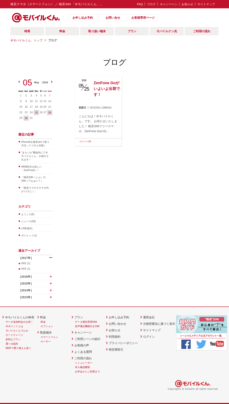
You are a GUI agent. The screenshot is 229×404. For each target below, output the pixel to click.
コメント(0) (85, 141)
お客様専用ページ (143, 17)
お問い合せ (113, 17)
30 (26, 118)
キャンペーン (168, 4)
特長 (27, 31)
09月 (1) (25, 263)
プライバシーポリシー (123, 343)
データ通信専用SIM (86, 321)
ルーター (46, 341)
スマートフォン (49, 337)
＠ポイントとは (14, 326)
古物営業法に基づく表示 (159, 323)
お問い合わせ (117, 323)
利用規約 (114, 336)
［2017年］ (35, 258)
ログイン (149, 336)
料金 (62, 31)
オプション (47, 326)
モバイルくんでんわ (17, 330)
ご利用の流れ (201, 31)
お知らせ (187, 4)
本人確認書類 (82, 367)
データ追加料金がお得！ (19, 321)
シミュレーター (83, 362)
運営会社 (149, 317)
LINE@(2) (26, 228)
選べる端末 (12, 343)
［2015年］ (35, 283)
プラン (132, 31)
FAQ (140, 4)
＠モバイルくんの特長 (19, 317)
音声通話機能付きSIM (87, 326)
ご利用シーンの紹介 (87, 339)
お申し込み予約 (82, 17)
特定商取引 (116, 349)
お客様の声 (81, 345)
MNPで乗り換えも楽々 (18, 348)
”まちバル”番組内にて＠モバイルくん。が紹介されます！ (35, 156)
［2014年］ (35, 290)
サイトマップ (206, 4)
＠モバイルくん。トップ (26, 40)
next (51, 82)
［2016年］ (35, 276)
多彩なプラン (13, 339)
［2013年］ (35, 297)
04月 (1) (25, 268)
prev (19, 82)
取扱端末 (46, 332)
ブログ (151, 4)
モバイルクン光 (167, 31)
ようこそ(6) (27, 214)
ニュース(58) (28, 221)
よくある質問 (83, 352)
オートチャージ (14, 335)
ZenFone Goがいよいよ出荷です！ (107, 89)
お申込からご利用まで (87, 371)
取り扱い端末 (97, 31)
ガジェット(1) (29, 235)
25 (36, 112)
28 (49, 112)
